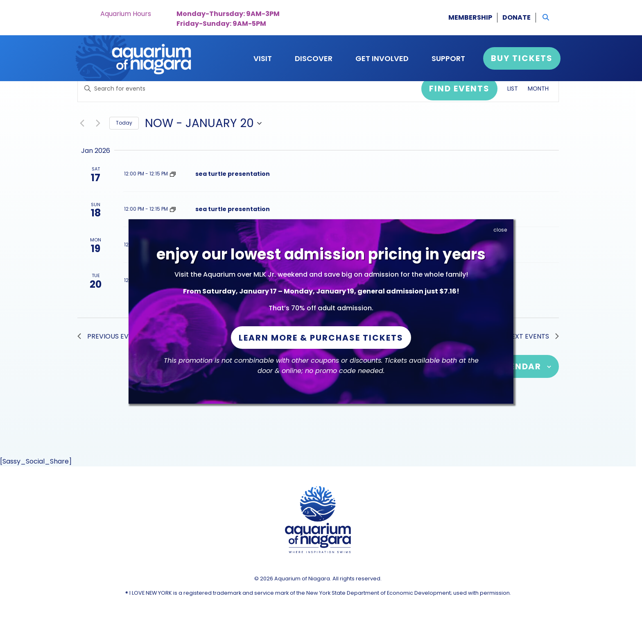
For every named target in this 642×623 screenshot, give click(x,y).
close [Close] (500, 229)
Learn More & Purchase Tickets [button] (321, 337)
